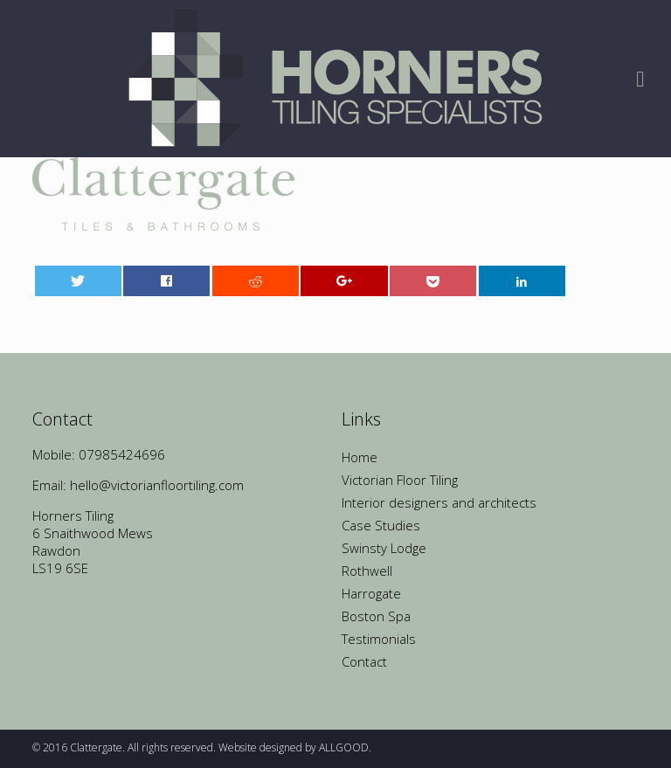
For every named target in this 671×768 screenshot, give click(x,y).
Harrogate (371, 593)
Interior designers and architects (439, 502)
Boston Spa (376, 616)
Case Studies (381, 525)
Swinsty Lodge (384, 548)
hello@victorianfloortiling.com (157, 485)
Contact (364, 661)
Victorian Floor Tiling (400, 479)
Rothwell (367, 570)
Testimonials (379, 638)
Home (359, 457)
